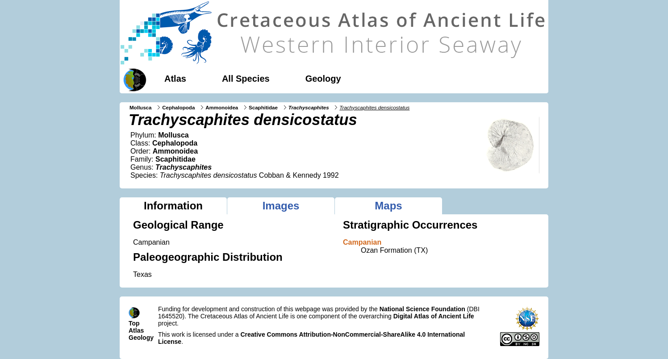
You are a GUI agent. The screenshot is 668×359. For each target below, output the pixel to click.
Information (173, 206)
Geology (323, 78)
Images (281, 206)
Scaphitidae (263, 107)
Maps (388, 206)
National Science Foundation (422, 309)
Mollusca (140, 107)
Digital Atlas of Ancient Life (433, 316)
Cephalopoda (178, 107)
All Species (246, 78)
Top (134, 323)
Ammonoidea (221, 107)
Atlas (175, 78)
